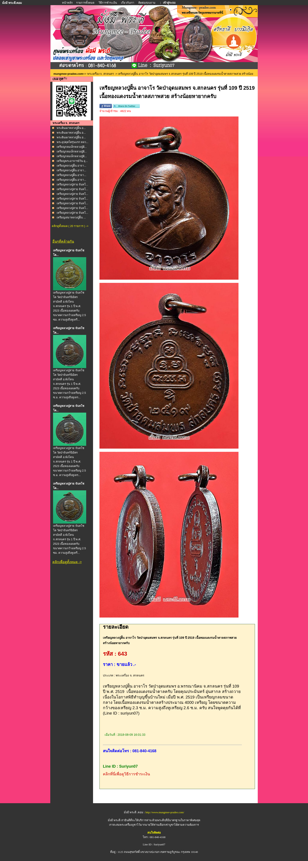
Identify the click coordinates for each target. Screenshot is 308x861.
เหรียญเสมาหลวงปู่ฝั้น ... (71, 217)
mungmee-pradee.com (68, 73)
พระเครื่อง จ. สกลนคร (100, 73)
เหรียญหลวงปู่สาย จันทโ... (72, 184)
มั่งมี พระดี (114, 820)
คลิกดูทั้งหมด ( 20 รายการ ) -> (70, 226)
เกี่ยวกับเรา (127, 2)
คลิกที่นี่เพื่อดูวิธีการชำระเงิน (126, 774)
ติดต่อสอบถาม (147, 2)
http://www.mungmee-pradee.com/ (164, 812)
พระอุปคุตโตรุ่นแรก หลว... (72, 142)
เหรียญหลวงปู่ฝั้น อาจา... (71, 165)
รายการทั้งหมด (85, 2)
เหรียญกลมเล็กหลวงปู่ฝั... (72, 146)
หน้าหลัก (67, 2)
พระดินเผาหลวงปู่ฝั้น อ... (71, 128)
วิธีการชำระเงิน (108, 2)
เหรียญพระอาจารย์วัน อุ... (72, 161)
